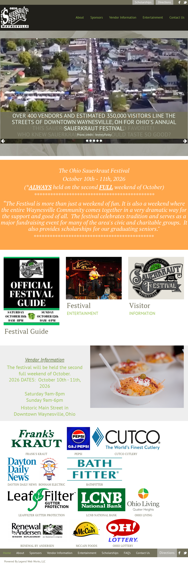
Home (7, 553)
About (80, 18)
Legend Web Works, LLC (31, 561)
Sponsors (96, 18)
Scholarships (143, 2)
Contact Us (176, 18)
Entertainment (153, 18)
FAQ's (127, 553)
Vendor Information (122, 18)
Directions (164, 2)
